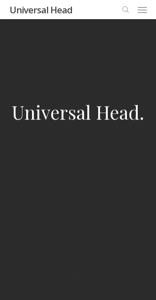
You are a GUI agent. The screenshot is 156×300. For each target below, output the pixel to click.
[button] (142, 9)
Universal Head (41, 9)
